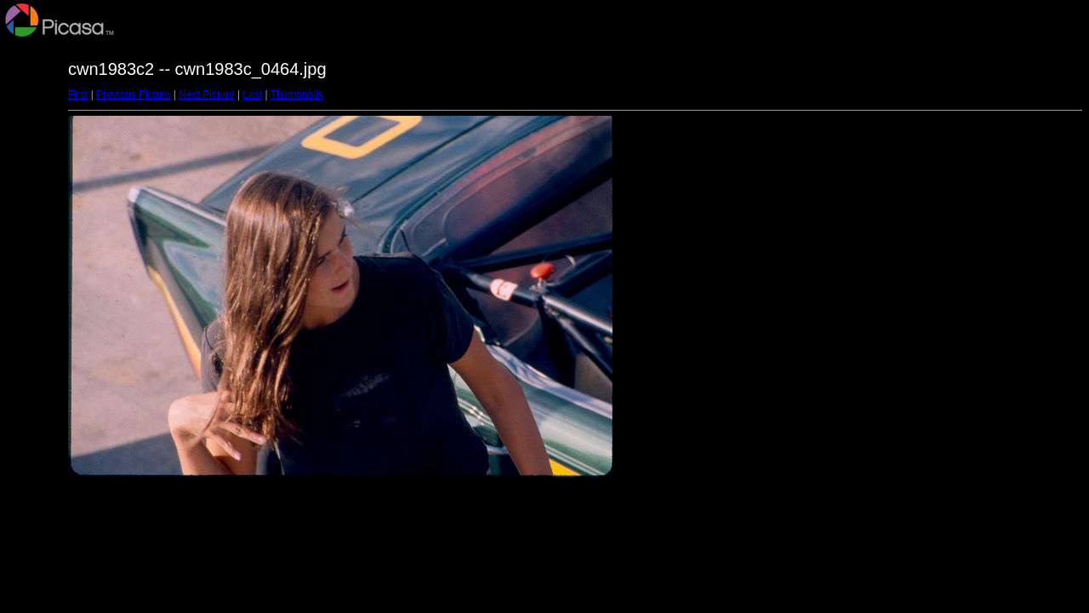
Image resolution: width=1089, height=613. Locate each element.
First (78, 94)
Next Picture (206, 94)
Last (252, 94)
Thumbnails (297, 94)
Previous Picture (133, 94)
